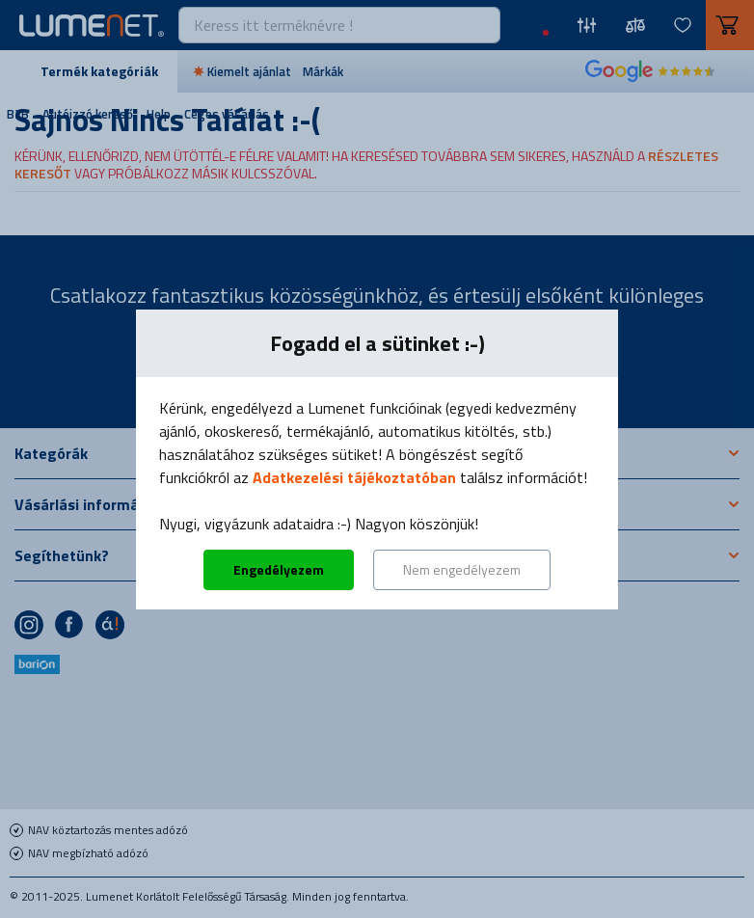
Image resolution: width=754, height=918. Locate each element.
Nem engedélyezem (462, 569)
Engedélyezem (278, 569)
